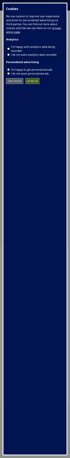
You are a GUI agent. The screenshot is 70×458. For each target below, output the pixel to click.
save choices (15, 80)
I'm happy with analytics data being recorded (33, 49)
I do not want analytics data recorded (33, 54)
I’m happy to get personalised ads (31, 69)
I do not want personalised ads (30, 73)
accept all (32, 80)
